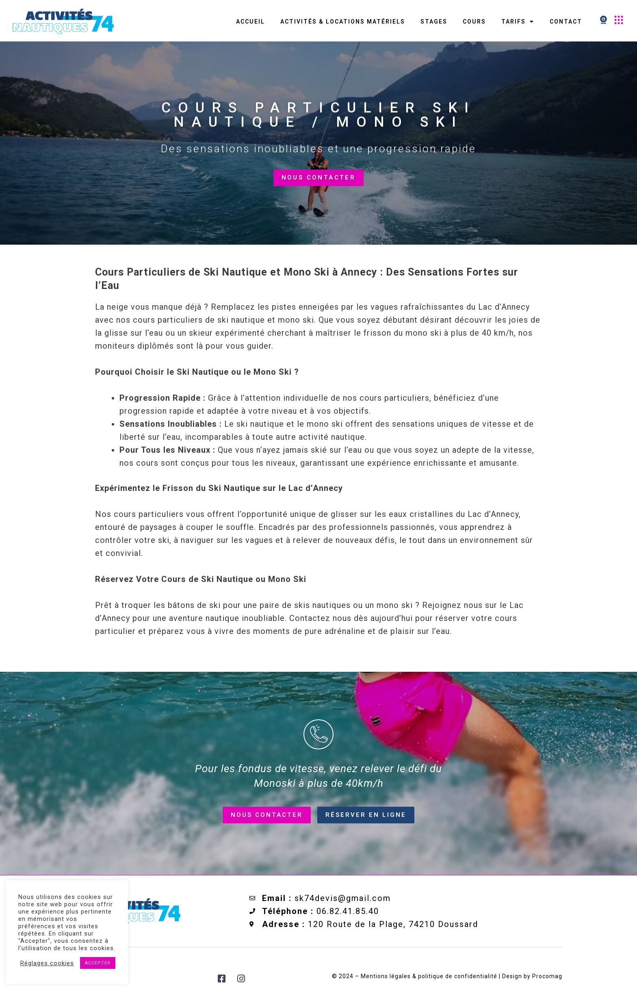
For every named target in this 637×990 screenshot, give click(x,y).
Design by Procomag (532, 976)
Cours (474, 21)
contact (566, 21)
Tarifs (517, 21)
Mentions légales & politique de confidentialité (428, 976)
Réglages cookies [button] (47, 963)
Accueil (250, 21)
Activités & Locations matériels (342, 21)
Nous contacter (319, 185)
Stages (433, 21)
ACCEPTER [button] (97, 963)
